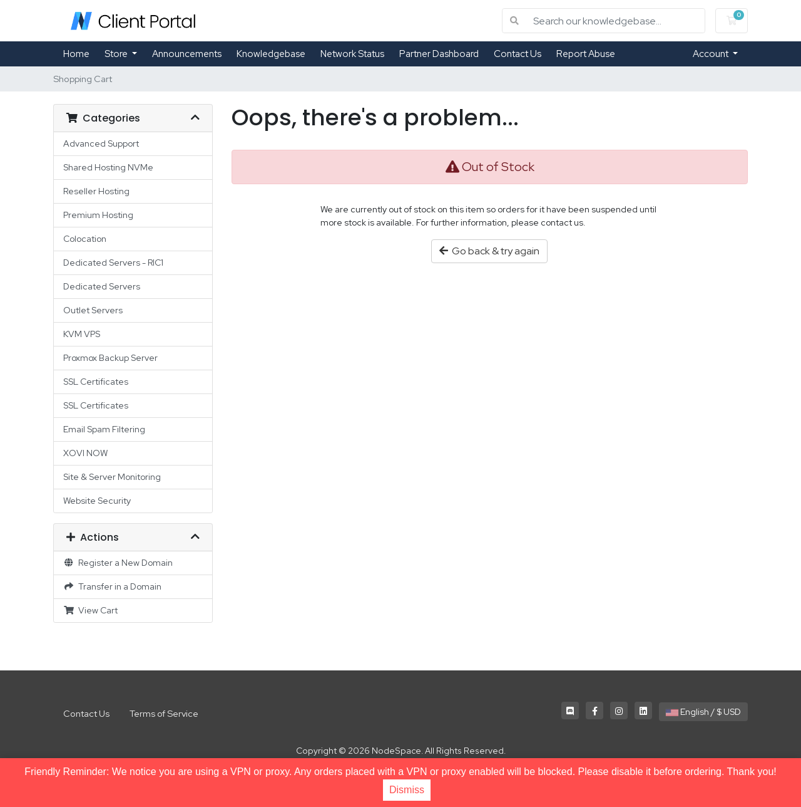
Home (76, 54)
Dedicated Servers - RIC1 (113, 262)
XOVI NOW (85, 453)
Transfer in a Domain (112, 586)
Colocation (84, 238)
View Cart (90, 610)
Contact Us (517, 54)
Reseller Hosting (96, 191)
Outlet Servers (93, 310)
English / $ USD (703, 711)
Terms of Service (164, 713)
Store (117, 54)
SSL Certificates (95, 381)
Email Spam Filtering (104, 429)
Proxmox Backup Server (110, 357)
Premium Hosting (98, 215)
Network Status (352, 54)
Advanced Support (101, 143)
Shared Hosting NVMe (108, 167)
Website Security (97, 500)
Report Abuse (585, 54)
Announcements (187, 54)
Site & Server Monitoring (112, 476)
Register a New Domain (118, 562)
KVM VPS (81, 334)
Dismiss (406, 789)
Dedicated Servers (101, 286)
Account (711, 54)
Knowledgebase (271, 54)
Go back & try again (489, 251)
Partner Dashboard (439, 54)
